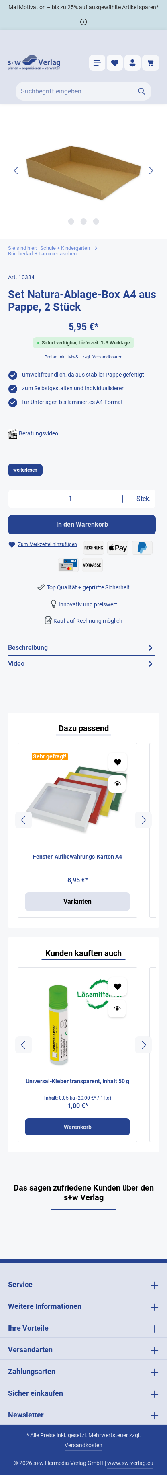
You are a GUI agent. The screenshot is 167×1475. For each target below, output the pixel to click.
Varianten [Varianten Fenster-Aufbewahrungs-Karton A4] (77, 901)
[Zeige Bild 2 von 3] (83, 221)
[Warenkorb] (150, 63)
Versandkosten (83, 1445)
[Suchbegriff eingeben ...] (74, 91)
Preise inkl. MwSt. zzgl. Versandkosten (83, 357)
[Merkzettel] (115, 63)
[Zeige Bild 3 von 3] (96, 221)
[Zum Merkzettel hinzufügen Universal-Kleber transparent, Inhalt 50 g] (117, 986)
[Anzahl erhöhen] (123, 499)
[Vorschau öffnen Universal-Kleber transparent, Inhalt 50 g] (117, 1008)
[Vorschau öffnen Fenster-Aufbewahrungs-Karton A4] (117, 784)
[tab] (81, 647)
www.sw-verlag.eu (130, 1463)
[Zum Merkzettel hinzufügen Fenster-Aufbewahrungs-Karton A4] (117, 762)
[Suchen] (141, 91)
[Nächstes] (150, 170)
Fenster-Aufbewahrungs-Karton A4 (77, 856)
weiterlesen (25, 470)
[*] (84, 21)
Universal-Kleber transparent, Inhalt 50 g (77, 1081)
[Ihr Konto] (132, 63)
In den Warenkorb (82, 524)
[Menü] (97, 63)
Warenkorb (78, 1127)
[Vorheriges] (16, 170)
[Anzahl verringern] (17, 499)
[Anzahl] (70, 499)
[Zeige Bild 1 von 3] (71, 221)
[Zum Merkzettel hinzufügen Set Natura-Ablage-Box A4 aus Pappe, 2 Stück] (42, 544)
